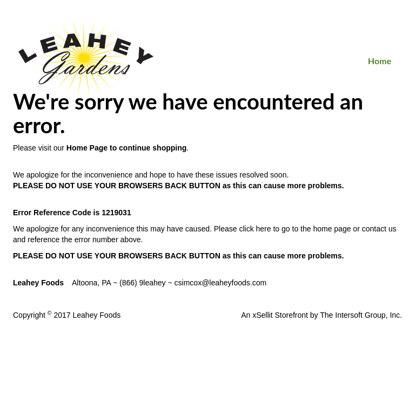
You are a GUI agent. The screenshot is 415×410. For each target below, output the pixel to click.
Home (379, 61)
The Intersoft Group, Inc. (361, 315)
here (263, 228)
